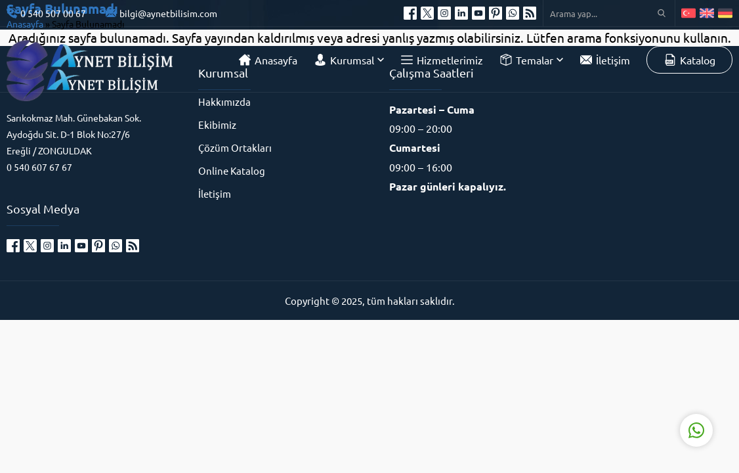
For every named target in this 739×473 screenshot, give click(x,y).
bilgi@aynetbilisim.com (168, 13)
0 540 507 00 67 (53, 13)
